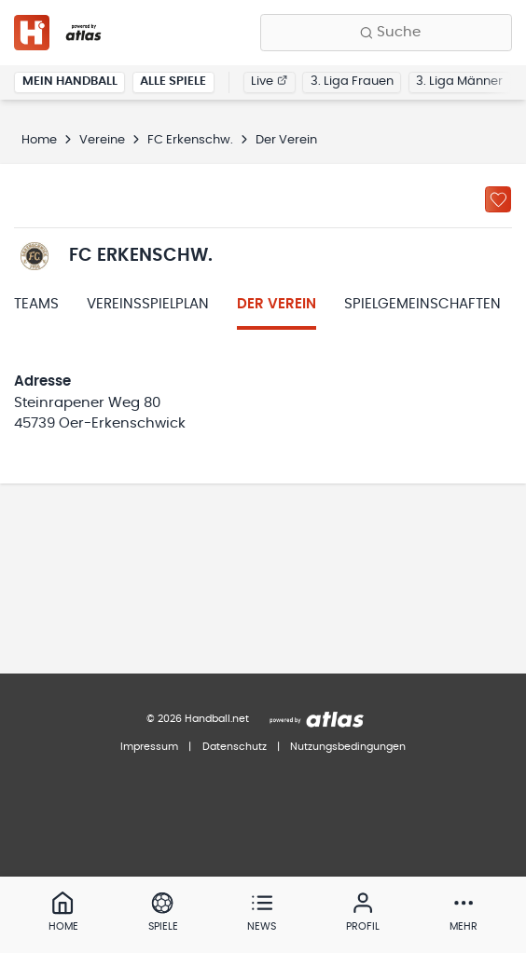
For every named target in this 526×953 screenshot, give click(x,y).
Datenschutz (234, 747)
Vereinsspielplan (148, 304)
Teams (36, 304)
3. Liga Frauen (352, 81)
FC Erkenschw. (190, 140)
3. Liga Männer (459, 81)
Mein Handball (70, 81)
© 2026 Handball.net (197, 719)
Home (39, 140)
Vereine (102, 140)
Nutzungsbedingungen (348, 747)
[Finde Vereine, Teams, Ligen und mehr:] (386, 32)
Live (269, 81)
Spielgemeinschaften (422, 304)
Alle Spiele (173, 81)
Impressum (149, 747)
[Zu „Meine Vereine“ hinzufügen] (498, 199)
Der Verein (276, 304)
